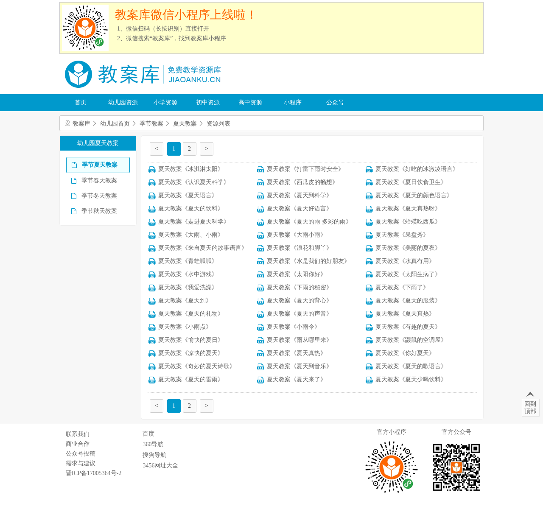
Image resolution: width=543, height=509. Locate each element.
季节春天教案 (99, 180)
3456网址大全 (160, 465)
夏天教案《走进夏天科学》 (194, 221)
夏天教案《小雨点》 (185, 327)
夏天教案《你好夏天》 (405, 353)
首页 (81, 102)
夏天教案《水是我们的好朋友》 (308, 261)
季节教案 (151, 123)
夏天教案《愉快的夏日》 (191, 340)
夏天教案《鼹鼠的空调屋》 (411, 340)
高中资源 (250, 102)
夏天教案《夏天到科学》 (299, 195)
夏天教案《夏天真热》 (405, 313)
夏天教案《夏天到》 (185, 300)
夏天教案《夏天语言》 (188, 195)
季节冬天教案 (99, 196)
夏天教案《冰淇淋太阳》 (191, 169)
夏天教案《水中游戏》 (188, 274)
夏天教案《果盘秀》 (402, 235)
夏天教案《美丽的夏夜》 (408, 248)
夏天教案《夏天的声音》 (299, 313)
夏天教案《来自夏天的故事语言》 (202, 248)
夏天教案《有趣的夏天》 (408, 327)
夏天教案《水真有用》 (405, 261)
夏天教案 (185, 123)
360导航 (153, 444)
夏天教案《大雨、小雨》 (191, 235)
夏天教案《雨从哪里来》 (299, 340)
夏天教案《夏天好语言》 (299, 208)
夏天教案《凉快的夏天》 (191, 353)
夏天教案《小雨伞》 (293, 327)
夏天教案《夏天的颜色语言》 (414, 195)
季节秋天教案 (99, 211)
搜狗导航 (154, 455)
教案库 (81, 123)
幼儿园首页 (115, 123)
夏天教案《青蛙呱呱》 (188, 261)
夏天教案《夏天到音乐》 (299, 366)
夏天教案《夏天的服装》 (408, 300)
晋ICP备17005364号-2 (93, 473)
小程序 (293, 102)
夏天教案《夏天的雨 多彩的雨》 (309, 221)
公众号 (335, 102)
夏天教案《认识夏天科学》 (194, 182)
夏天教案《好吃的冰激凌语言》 (417, 169)
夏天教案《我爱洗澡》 (188, 287)
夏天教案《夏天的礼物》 (191, 313)
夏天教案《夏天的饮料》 (191, 208)
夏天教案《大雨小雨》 (296, 235)
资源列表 (218, 123)
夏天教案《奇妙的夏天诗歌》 (196, 366)
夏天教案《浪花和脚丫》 (299, 248)
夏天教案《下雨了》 (402, 287)
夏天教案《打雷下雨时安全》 (305, 169)
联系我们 (78, 434)
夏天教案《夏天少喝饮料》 (411, 379)
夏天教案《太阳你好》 (296, 274)
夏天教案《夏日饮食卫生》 (411, 182)
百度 (148, 434)
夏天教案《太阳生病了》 (408, 274)
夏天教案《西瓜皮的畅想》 (302, 182)
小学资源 (165, 102)
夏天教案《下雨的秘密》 (299, 287)
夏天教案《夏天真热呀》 (408, 208)
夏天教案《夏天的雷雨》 (191, 379)
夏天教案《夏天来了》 (296, 379)
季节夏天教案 (100, 165)
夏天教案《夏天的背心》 (299, 300)
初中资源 (208, 102)
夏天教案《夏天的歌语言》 (411, 366)
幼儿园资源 (123, 102)
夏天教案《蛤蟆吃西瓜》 (408, 221)
